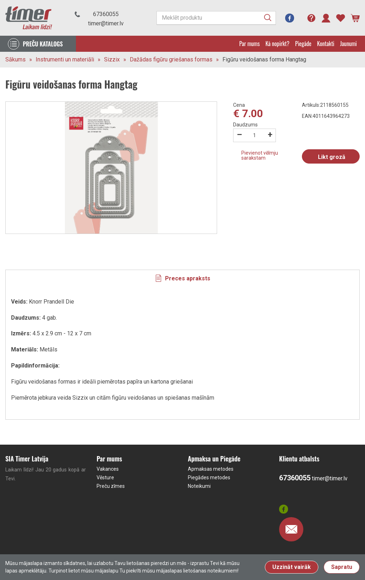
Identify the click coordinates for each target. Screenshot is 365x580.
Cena (239, 105)
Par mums (249, 43)
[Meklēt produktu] (216, 18)
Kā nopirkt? (277, 43)
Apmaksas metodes (210, 469)
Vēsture (105, 477)
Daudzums (245, 125)
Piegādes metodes (209, 477)
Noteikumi (199, 486)
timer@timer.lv (106, 23)
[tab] (182, 278)
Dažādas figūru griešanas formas (171, 59)
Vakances (108, 469)
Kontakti (325, 43)
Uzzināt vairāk (291, 567)
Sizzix (112, 59)
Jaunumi (348, 43)
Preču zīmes (111, 486)
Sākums (15, 59)
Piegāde (303, 43)
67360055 (106, 14)
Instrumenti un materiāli (65, 59)
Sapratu (341, 567)
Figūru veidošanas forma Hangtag (264, 59)
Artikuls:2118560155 (325, 105)
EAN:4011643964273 (326, 116)
